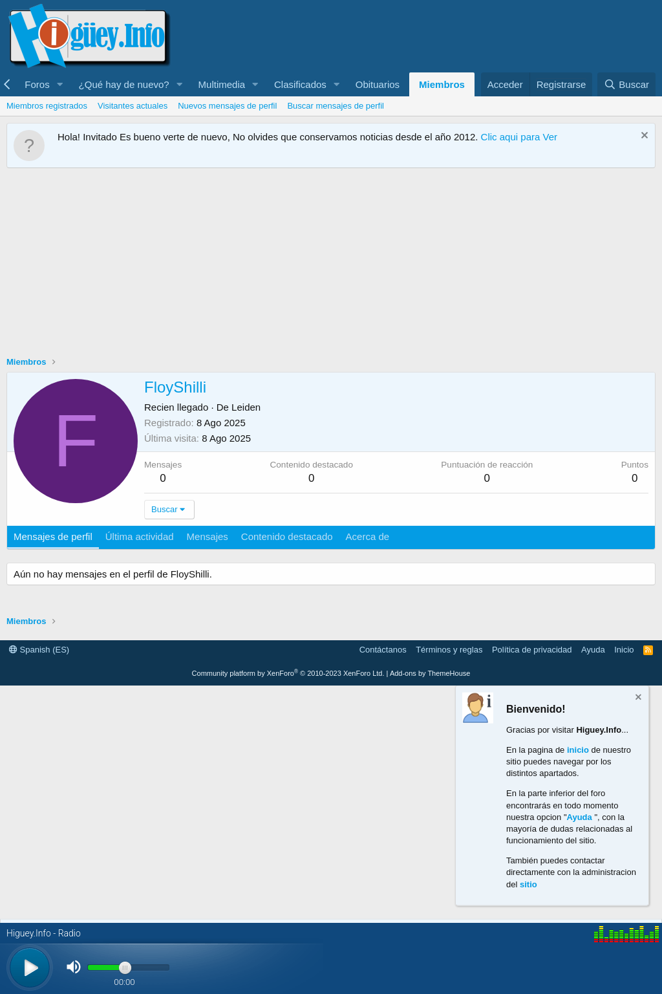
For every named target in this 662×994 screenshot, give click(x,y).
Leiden (246, 407)
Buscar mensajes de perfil (335, 106)
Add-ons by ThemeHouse (430, 673)
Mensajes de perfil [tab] (53, 536)
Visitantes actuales (132, 106)
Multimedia (222, 84)
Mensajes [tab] (207, 536)
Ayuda (593, 649)
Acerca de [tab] (368, 536)
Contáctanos (383, 649)
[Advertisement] (331, 265)
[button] (60, 84)
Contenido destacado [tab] (287, 536)
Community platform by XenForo (288, 673)
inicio (578, 749)
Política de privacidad (532, 649)
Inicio (624, 649)
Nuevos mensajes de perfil (227, 106)
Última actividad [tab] (139, 536)
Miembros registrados (46, 106)
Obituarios (378, 84)
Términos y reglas (449, 649)
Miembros (442, 84)
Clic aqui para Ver (519, 136)
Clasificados (300, 84)
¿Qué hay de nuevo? (124, 84)
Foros (37, 84)
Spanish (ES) (39, 649)
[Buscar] (626, 84)
